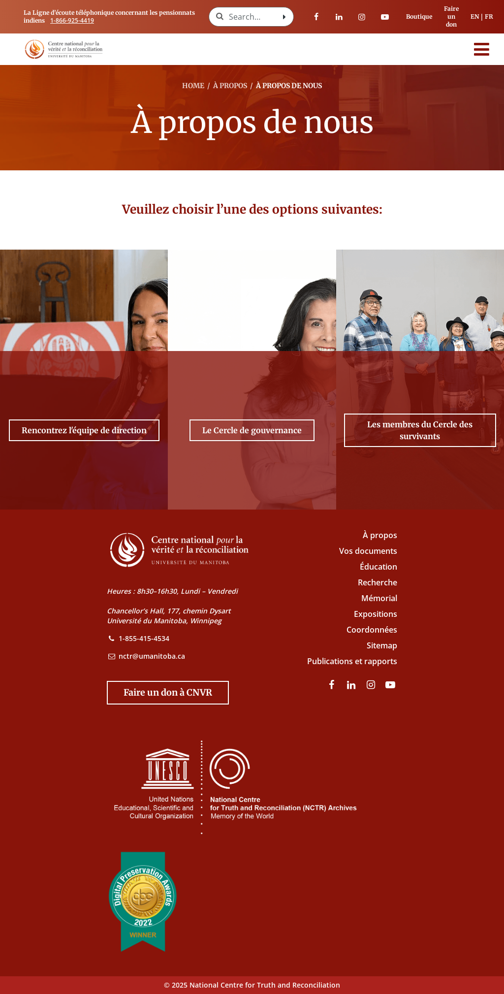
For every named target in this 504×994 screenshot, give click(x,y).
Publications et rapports (352, 661)
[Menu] (482, 49)
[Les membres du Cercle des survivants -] (420, 430)
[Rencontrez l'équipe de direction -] (84, 430)
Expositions (375, 614)
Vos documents (368, 550)
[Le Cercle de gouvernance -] (252, 430)
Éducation (378, 566)
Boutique (419, 16)
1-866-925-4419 (72, 20)
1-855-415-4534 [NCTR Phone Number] (144, 638)
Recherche (377, 582)
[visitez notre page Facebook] (316, 17)
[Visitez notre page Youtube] (384, 17)
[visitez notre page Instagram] (361, 17)
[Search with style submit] (284, 17)
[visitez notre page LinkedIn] (339, 17)
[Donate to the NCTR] (168, 693)
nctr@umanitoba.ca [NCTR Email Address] (152, 656)
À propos (380, 535)
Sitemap (382, 645)
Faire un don (451, 16)
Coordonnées (371, 629)
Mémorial (379, 598)
